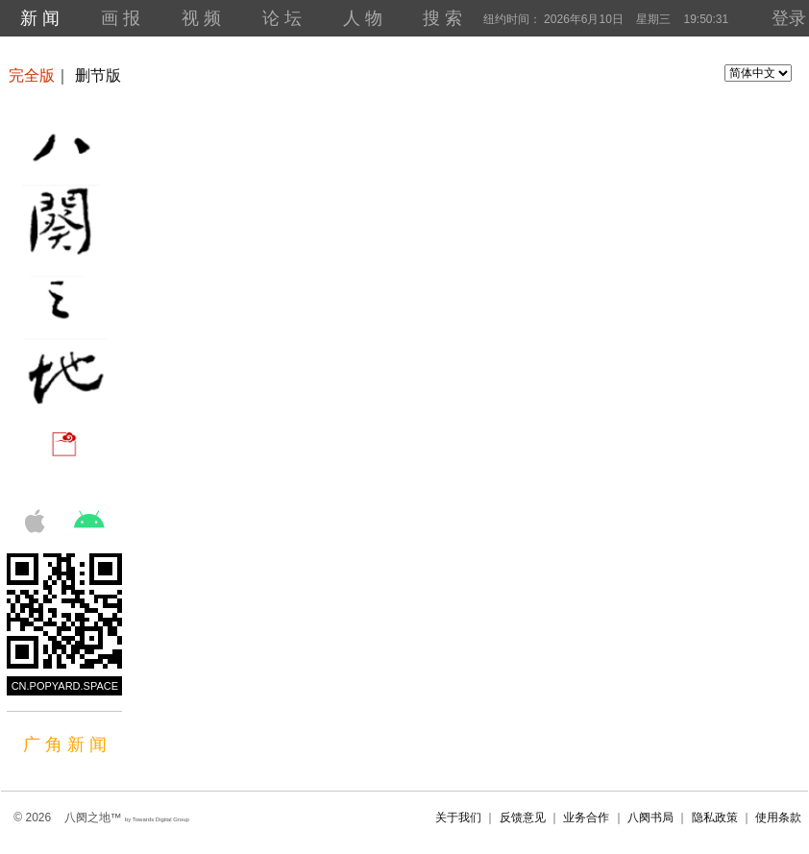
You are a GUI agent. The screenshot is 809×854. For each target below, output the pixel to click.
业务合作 (586, 817)
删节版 (98, 75)
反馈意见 (523, 817)
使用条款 (778, 817)
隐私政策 (715, 817)
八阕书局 (650, 817)
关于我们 (458, 817)
